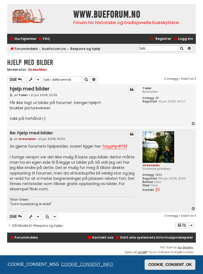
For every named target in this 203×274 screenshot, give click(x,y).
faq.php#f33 (115, 146)
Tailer (147, 88)
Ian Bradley (185, 247)
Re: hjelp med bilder (31, 133)
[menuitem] (44, 38)
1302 (158, 175)
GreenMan (37, 69)
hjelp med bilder (30, 62)
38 (157, 98)
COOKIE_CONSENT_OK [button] (170, 264)
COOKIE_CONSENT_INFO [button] (87, 264)
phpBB (142, 252)
